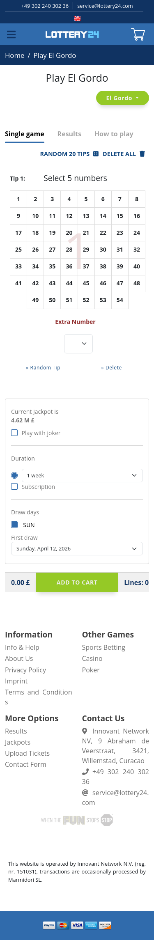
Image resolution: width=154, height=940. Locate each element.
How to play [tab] (113, 133)
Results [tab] (69, 133)
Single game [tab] (24, 133)
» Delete (111, 367)
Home (14, 55)
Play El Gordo (55, 55)
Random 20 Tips (69, 154)
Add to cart (77, 582)
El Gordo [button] (120, 98)
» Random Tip (43, 367)
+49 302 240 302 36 (45, 5)
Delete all (124, 154)
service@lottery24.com (105, 5)
